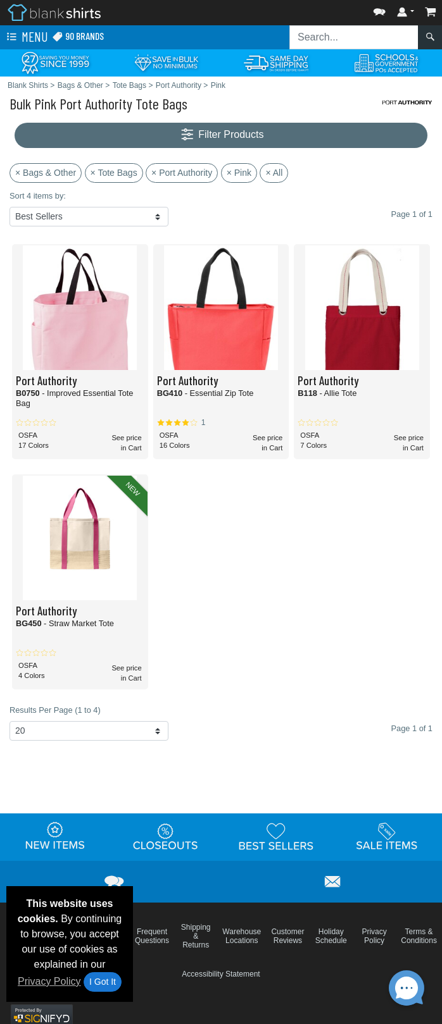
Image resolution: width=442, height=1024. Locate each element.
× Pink (239, 173)
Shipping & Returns (196, 936)
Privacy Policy (49, 981)
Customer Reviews (287, 936)
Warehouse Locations (241, 936)
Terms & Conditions (419, 936)
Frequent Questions (152, 936)
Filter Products (221, 135)
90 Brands (78, 36)
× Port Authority (181, 173)
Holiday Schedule (331, 936)
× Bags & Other (45, 173)
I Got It (102, 982)
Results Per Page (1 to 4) (55, 710)
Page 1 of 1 (412, 728)
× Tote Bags (114, 173)
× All (273, 173)
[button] (379, 9)
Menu (26, 37)
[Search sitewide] (354, 37)
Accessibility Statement (221, 974)
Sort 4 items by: (37, 195)
